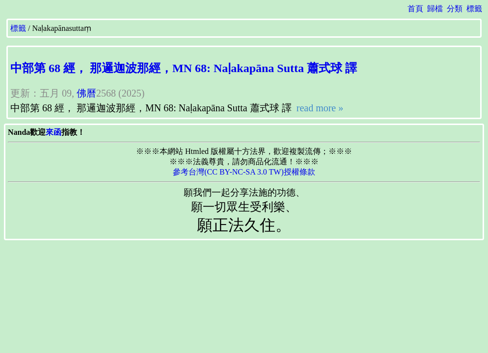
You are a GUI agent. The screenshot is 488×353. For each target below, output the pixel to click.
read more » (319, 107)
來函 (53, 132)
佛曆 (86, 93)
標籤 (474, 8)
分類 (454, 8)
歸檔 (435, 8)
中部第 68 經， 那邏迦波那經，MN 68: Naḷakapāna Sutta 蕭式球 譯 (183, 68)
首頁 (415, 8)
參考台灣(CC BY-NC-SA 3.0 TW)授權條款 (244, 172)
